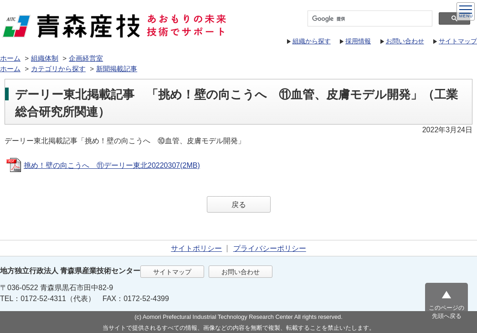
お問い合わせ (405, 41)
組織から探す (311, 41)
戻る (238, 204)
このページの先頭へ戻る (446, 311)
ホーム (10, 58)
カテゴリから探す (58, 69)
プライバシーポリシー (269, 248)
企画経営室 (86, 58)
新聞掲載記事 (116, 69)
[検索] (369, 19)
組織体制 (44, 58)
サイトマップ (458, 41)
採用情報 (358, 41)
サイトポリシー (196, 248)
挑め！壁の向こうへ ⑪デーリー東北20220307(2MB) (112, 165)
